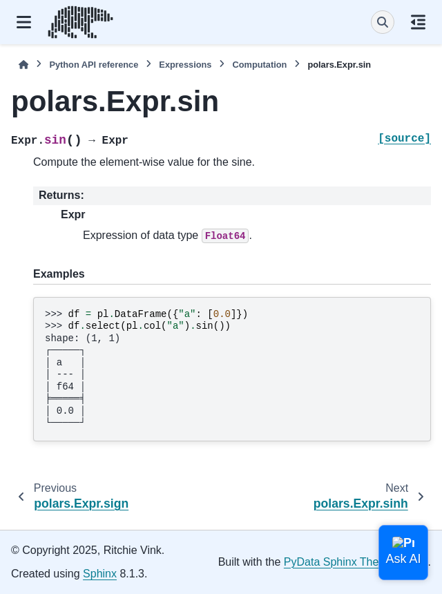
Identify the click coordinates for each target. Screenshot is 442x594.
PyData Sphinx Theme (339, 562)
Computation (259, 64)
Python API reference (93, 64)
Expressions (185, 64)
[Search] (382, 22)
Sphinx (100, 573)
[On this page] (418, 22)
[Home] (23, 64)
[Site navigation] (24, 22)
